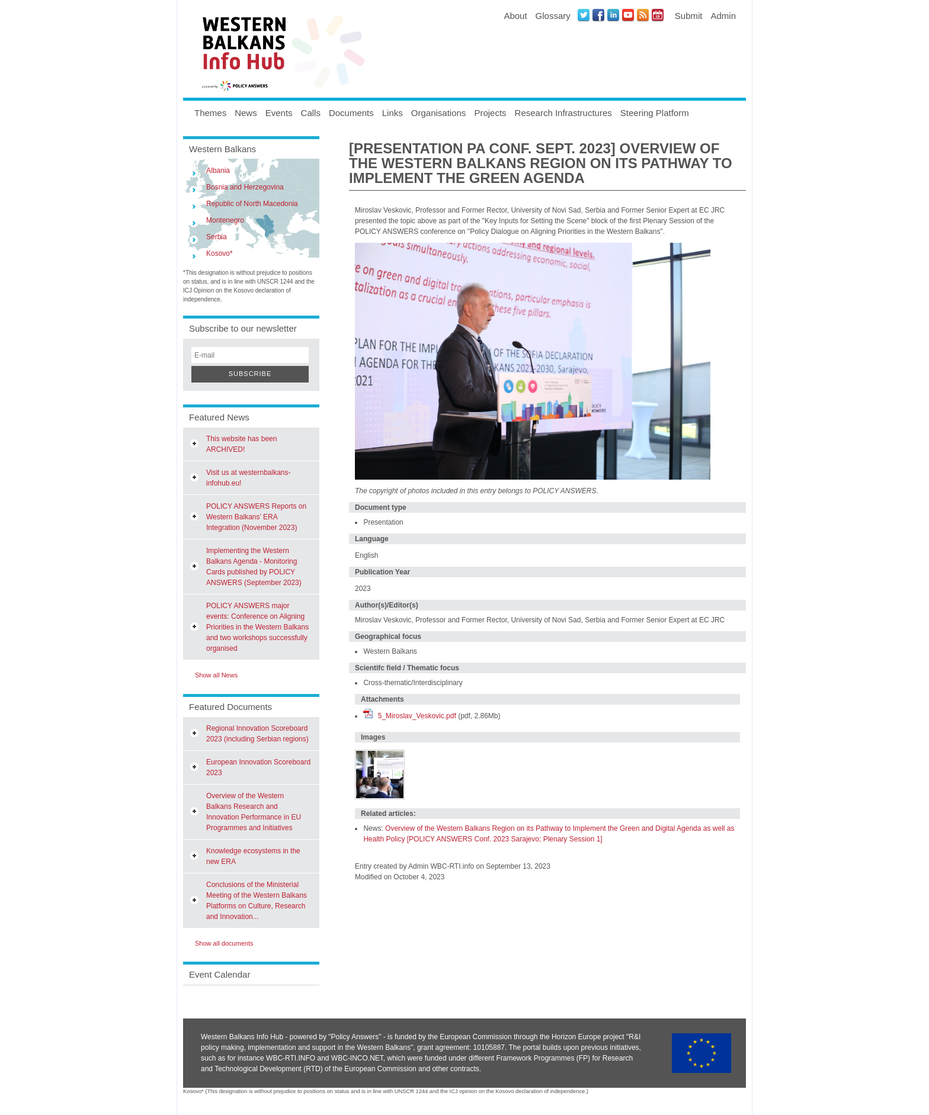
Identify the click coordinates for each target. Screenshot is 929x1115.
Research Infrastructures (563, 113)
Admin (723, 16)
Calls (311, 113)
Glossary (553, 16)
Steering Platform (654, 113)
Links (392, 113)
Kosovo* (219, 253)
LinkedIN (613, 15)
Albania (218, 170)
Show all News (216, 675)
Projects (490, 113)
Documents (351, 113)
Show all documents (224, 943)
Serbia (216, 237)
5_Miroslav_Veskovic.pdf (417, 716)
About (515, 16)
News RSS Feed (643, 15)
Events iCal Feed (658, 15)
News (246, 113)
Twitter (584, 15)
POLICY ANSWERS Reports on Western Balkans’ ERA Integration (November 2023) (256, 517)
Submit (689, 16)
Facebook (598, 15)
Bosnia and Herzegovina (245, 187)
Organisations (438, 113)
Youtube (628, 15)
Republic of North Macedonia (252, 204)
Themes (210, 113)
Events (279, 113)
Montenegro (225, 220)
